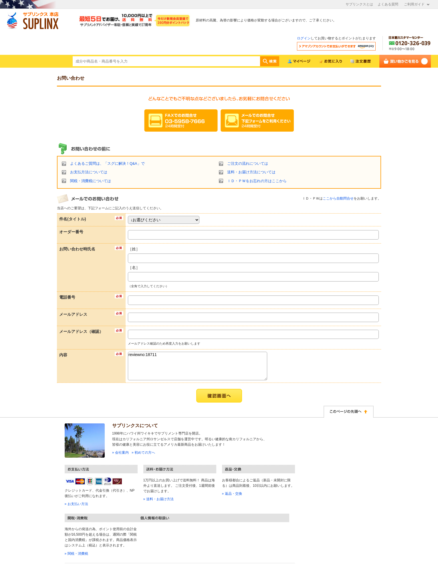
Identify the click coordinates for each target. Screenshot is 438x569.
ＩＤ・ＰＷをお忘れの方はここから (257, 181)
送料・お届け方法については (251, 172)
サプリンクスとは (359, 4)
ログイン (304, 38)
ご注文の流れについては (247, 164)
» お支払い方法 (76, 504)
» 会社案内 (120, 453)
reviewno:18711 (197, 366)
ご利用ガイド (414, 4)
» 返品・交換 (232, 494)
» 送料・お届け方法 (158, 499)
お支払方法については (88, 172)
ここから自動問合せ (338, 198)
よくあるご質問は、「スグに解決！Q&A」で (107, 164)
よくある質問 (388, 4)
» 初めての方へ (143, 453)
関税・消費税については (90, 181)
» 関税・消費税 (76, 554)
